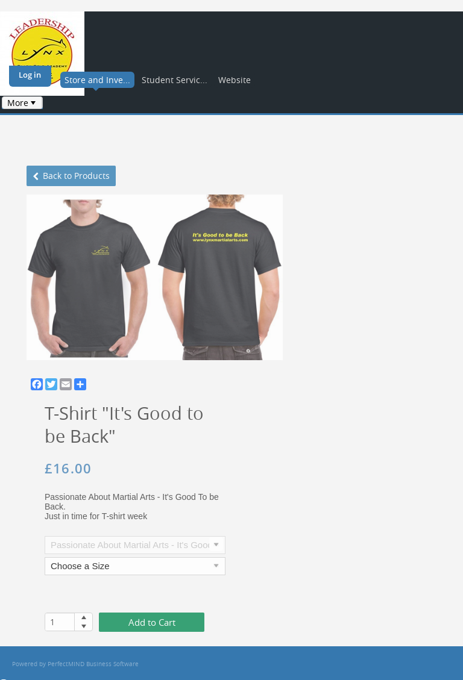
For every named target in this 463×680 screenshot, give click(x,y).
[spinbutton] (60, 622)
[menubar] (22, 102)
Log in (30, 74)
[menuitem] (22, 102)
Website (234, 80)
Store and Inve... (97, 80)
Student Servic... (174, 80)
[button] (83, 617)
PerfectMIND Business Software (93, 664)
